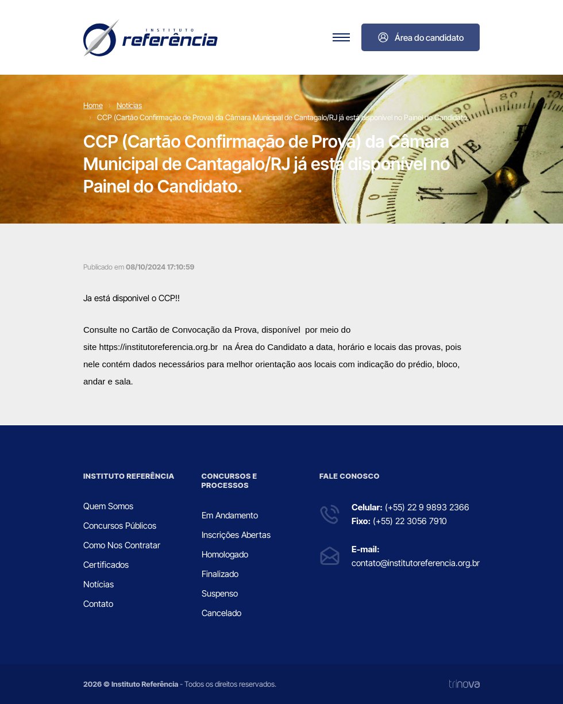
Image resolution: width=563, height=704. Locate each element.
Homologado (225, 554)
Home (93, 105)
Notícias (129, 105)
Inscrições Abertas (236, 534)
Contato (98, 603)
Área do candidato (420, 37)
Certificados (106, 564)
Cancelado (221, 612)
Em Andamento (230, 515)
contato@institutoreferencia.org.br (416, 562)
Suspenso (220, 593)
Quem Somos (108, 506)
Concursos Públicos (119, 525)
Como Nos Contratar (121, 545)
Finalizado (220, 573)
